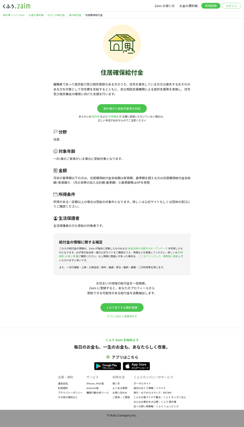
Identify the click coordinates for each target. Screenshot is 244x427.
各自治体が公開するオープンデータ (147, 248)
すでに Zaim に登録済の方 (122, 316)
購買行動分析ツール (97, 392)
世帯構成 (113, 116)
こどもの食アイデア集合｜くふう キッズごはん (160, 397)
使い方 (116, 383)
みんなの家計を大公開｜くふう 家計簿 (155, 402)
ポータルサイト (142, 383)
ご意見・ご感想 (121, 397)
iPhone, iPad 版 (95, 383)
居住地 (96, 116)
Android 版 (92, 388)
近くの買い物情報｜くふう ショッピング (156, 406)
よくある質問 (119, 388)
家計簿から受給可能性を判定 (121, 108)
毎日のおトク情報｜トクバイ (150, 388)
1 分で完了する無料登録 (122, 307)
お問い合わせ (119, 392)
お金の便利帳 (188, 5)
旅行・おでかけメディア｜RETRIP (153, 392)
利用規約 (63, 388)
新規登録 (211, 6)
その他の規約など (68, 397)
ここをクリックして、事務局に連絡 (158, 256)
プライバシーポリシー (70, 392)
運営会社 (63, 383)
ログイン (231, 6)
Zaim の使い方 (165, 5)
